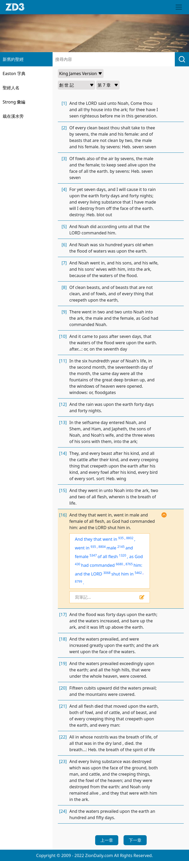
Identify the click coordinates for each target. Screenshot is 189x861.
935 (121, 538)
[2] (64, 128)
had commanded (98, 565)
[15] (63, 490)
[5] (64, 226)
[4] (64, 189)
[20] (63, 688)
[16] (63, 515)
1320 (122, 555)
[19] (63, 663)
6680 (119, 564)
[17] (63, 614)
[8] (64, 287)
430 (77, 564)
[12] (63, 404)
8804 (102, 546)
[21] (63, 706)
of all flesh (108, 556)
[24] (63, 811)
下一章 (135, 840)
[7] (64, 263)
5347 (93, 555)
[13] (63, 422)
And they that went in (96, 539)
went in (82, 548)
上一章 (106, 840)
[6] (64, 245)
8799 (78, 581)
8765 (128, 564)
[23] (63, 761)
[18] (63, 639)
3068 (106, 572)
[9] (64, 312)
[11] (63, 361)
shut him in (122, 574)
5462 (138, 572)
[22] (63, 737)
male (111, 548)
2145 (120, 546)
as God (136, 556)
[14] (63, 453)
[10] (63, 336)
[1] (64, 103)
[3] (64, 158)
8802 (129, 538)
